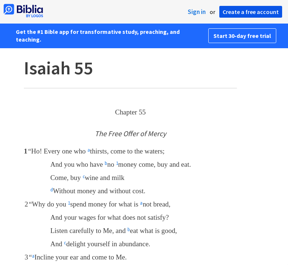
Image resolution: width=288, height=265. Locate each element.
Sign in (197, 12)
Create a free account (251, 11)
